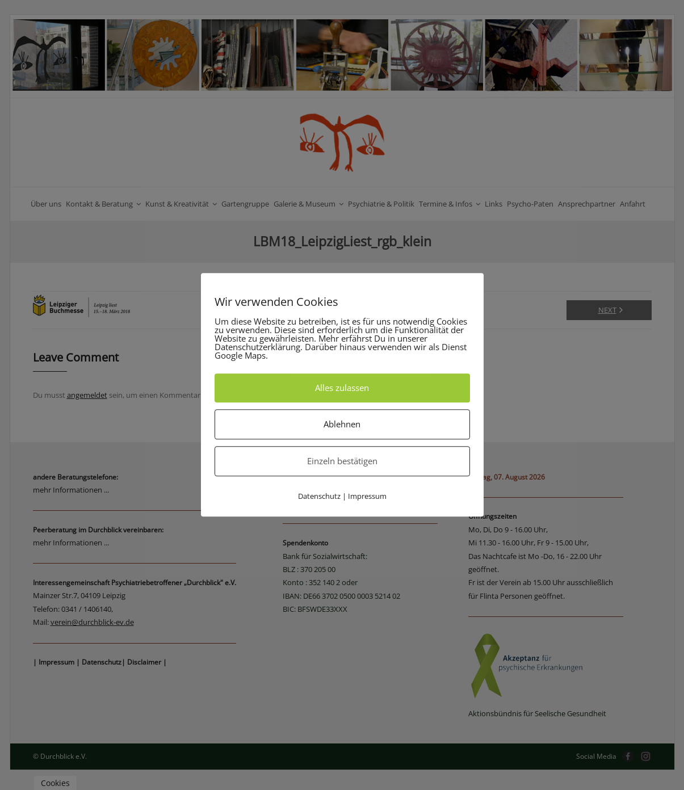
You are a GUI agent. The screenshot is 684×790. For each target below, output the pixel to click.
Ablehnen (342, 424)
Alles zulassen (342, 387)
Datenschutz (319, 496)
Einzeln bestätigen (342, 461)
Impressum (367, 496)
